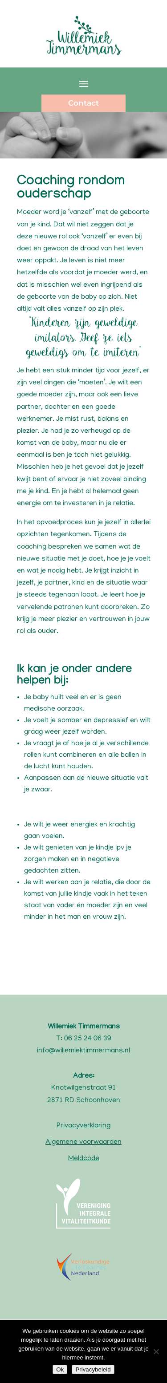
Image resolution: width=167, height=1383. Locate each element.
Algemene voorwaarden (83, 1142)
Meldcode (83, 1159)
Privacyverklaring (83, 1126)
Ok (60, 1369)
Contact (83, 103)
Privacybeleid (92, 1369)
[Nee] (155, 1351)
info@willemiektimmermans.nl (83, 1051)
